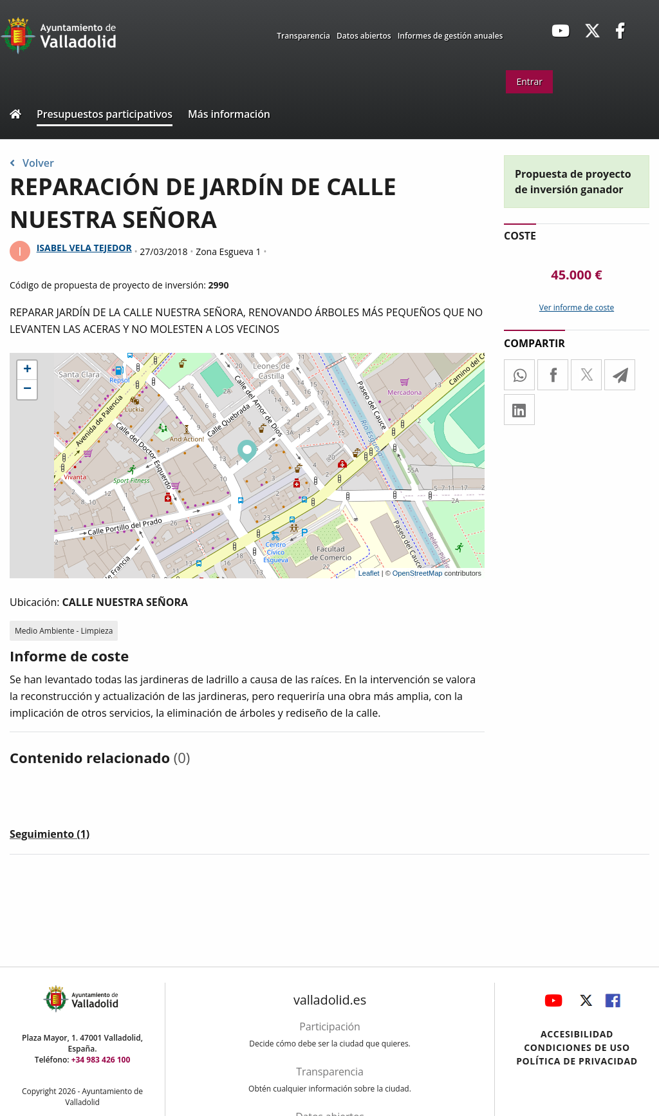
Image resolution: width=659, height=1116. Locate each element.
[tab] (49, 836)
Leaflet (369, 573)
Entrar (529, 81)
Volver (32, 163)
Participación (329, 1026)
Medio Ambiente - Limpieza (64, 630)
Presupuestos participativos (104, 114)
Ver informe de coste (576, 307)
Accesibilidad (577, 1034)
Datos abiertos (364, 35)
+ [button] (27, 370)
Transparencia (303, 35)
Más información (229, 114)
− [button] (27, 389)
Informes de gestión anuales (450, 35)
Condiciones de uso (577, 1047)
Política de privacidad (577, 1061)
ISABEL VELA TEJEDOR (84, 247)
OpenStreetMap (418, 573)
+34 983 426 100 (101, 1059)
